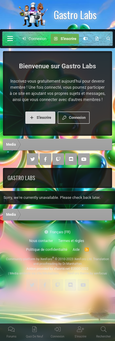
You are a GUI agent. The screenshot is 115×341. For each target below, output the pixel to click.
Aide (75, 250)
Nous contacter (41, 241)
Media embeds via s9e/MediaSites (34, 273)
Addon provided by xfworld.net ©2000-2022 (57, 269)
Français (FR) (57, 232)
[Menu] (9, 39)
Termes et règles (71, 241)
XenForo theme (78, 273)
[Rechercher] (108, 39)
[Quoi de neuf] (97, 39)
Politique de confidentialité (47, 250)
